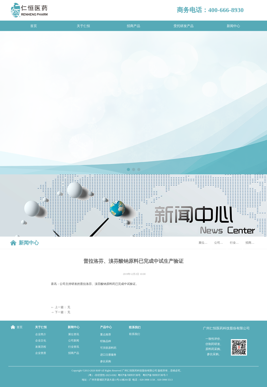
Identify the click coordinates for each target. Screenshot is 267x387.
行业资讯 (236, 242)
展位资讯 (204, 242)
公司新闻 (220, 242)
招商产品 (251, 242)
